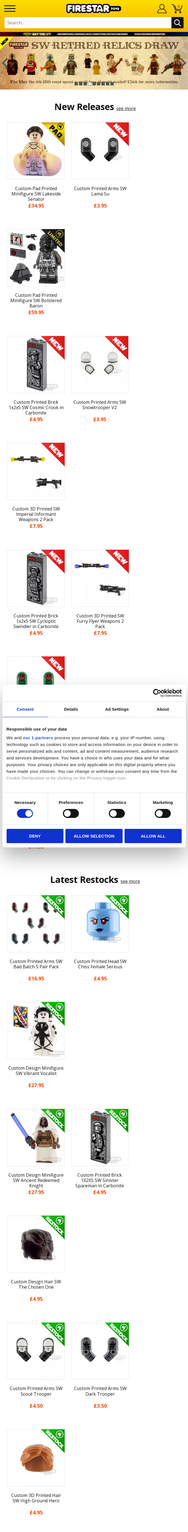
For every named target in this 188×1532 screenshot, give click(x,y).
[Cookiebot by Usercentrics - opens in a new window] (157, 693)
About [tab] (163, 708)
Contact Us (94, 1325)
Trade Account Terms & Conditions (94, 1371)
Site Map (94, 1314)
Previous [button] (5, 63)
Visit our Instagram (94, 1411)
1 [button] (76, 83)
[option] (94, 63)
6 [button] (98, 83)
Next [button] (183, 63)
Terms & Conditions (94, 1272)
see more (126, 108)
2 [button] (80, 83)
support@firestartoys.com (94, 1352)
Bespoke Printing (94, 1362)
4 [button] (89, 83)
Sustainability (94, 1303)
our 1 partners (38, 737)
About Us (94, 1231)
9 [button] (112, 83)
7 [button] (103, 83)
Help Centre (94, 1334)
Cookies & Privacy (94, 1282)
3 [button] (85, 83)
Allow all (153, 836)
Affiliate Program (94, 1380)
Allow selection (94, 836)
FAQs (94, 1343)
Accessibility (94, 1293)
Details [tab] (71, 708)
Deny (35, 836)
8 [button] (107, 83)
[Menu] (9, 8)
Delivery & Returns (94, 1262)
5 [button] (94, 83)
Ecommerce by (94, 1525)
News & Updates (94, 1241)
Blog (94, 1252)
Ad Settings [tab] (117, 708)
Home (94, 1210)
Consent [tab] (25, 708)
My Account (94, 1221)
